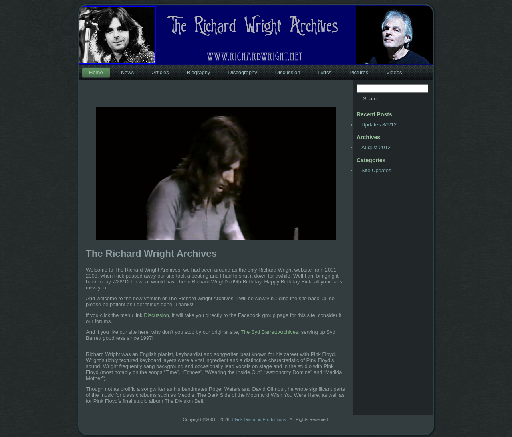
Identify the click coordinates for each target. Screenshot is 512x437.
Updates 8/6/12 (379, 125)
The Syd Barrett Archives (269, 332)
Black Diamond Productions (259, 419)
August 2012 (376, 147)
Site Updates (376, 170)
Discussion (156, 315)
